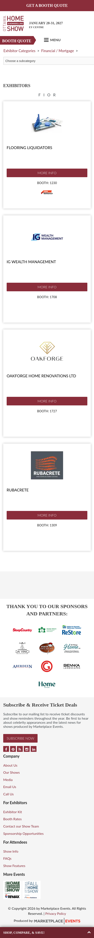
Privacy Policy (55, 913)
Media (8, 780)
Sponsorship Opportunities (23, 833)
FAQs (7, 858)
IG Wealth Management (31, 261)
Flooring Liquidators (29, 147)
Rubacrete (18, 490)
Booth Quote (16, 41)
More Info (47, 173)
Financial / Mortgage (57, 50)
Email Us (9, 787)
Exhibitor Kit (12, 812)
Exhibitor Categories (19, 50)
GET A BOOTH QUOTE (47, 5)
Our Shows (11, 772)
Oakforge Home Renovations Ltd (41, 375)
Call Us (8, 794)
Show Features (14, 866)
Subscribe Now (20, 738)
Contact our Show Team (21, 826)
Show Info (10, 851)
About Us (10, 765)
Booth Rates (12, 819)
